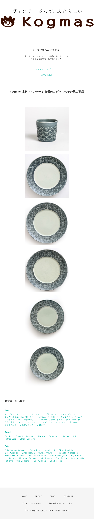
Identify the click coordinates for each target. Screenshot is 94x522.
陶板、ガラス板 (73, 420)
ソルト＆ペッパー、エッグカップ (19, 420)
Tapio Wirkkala (39, 461)
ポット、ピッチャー (69, 414)
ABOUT (38, 496)
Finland (19, 436)
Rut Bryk (9, 461)
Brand (8, 432)
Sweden (8, 436)
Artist (7, 446)
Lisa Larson (10, 458)
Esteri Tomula (28, 453)
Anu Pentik (50, 450)
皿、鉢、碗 (52, 414)
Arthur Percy (36, 450)
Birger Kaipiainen (67, 450)
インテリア (61, 422)
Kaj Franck (76, 456)
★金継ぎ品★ (10, 425)
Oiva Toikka (61, 458)
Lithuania (65, 436)
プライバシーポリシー (31, 503)
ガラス (21, 422)
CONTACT (68, 496)
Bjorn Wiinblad (11, 453)
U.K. (75, 436)
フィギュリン (47, 422)
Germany (53, 436)
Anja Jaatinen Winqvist (15, 450)
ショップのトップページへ (47, 69)
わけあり (41, 425)
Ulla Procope (56, 461)
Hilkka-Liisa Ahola (37, 456)
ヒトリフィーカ (36, 414)
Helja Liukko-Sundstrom (67, 453)
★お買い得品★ (27, 425)
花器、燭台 (9, 422)
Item (7, 410)
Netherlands (10, 439)
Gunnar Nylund (45, 453)
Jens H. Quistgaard (58, 456)
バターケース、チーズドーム (50, 420)
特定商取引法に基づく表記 (60, 503)
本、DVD (74, 422)
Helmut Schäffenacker (15, 456)
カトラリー (32, 422)
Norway (41, 436)
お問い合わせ (47, 75)
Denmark (30, 436)
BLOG (53, 496)
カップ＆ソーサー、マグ (15, 414)
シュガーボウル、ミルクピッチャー (20, 417)
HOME (24, 496)
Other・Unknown (27, 439)
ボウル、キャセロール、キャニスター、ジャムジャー (62, 417)
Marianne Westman (28, 458)
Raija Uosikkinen (78, 458)
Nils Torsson (46, 458)
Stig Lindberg (22, 461)
